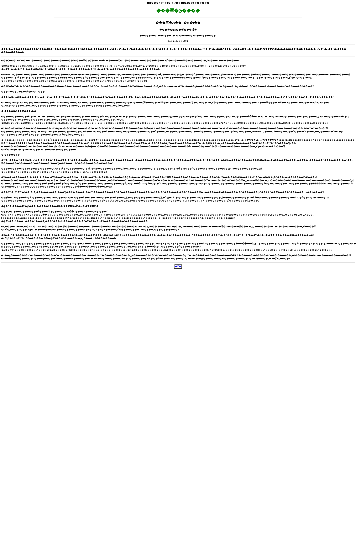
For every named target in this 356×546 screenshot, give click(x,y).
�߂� (178, 266)
